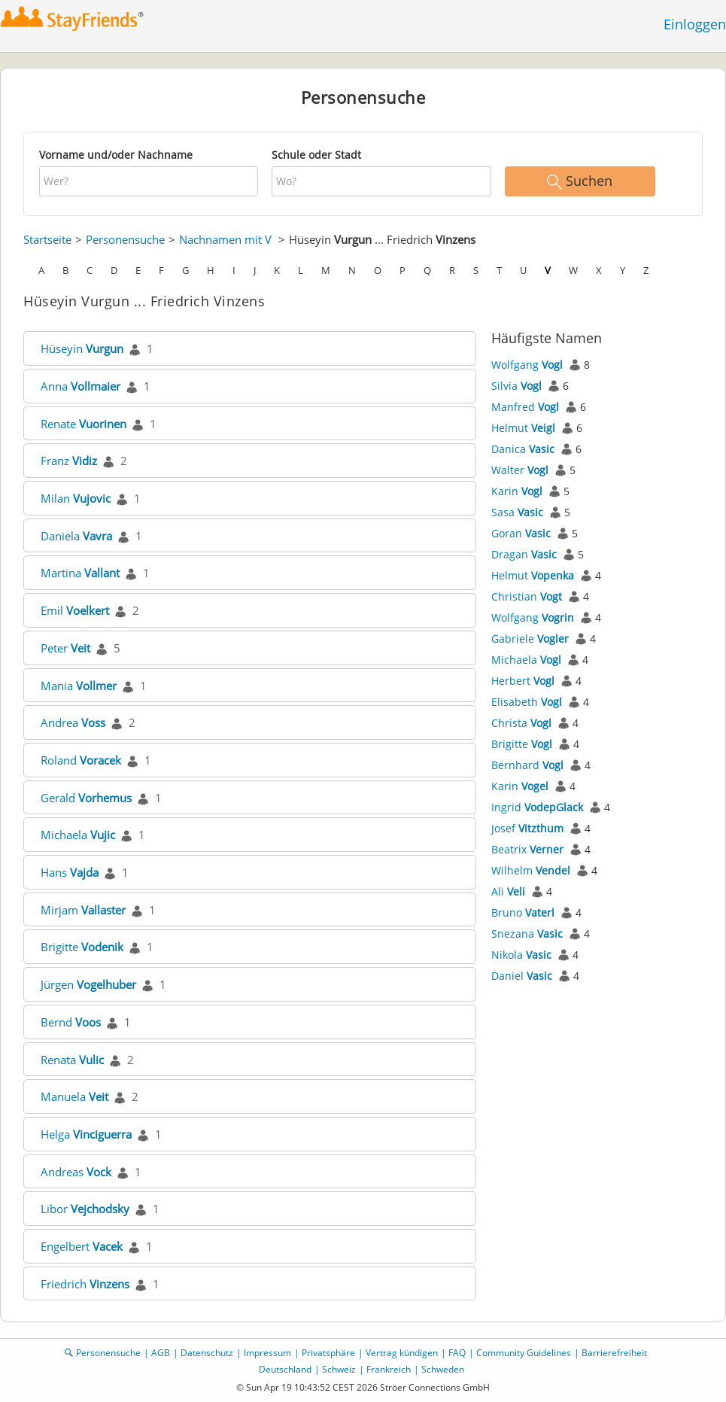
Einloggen (695, 24)
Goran (521, 533)
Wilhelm (530, 870)
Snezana (527, 933)
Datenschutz (207, 1352)
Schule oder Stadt (316, 154)
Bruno (522, 912)
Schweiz (339, 1369)
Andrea (73, 722)
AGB (160, 1352)
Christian (526, 596)
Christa (521, 723)
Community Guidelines (523, 1352)
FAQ (457, 1352)
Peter (65, 647)
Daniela (76, 535)
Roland (81, 760)
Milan (76, 498)
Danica (522, 449)
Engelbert (82, 1246)
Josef (527, 828)
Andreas (76, 1171)
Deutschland (285, 1369)
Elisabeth (526, 702)
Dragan (524, 554)
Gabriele (530, 638)
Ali (508, 891)
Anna (80, 386)
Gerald (86, 797)
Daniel (521, 976)
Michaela (78, 834)
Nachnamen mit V (225, 239)
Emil (75, 610)
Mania (79, 685)
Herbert (522, 681)
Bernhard (527, 765)
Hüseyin (82, 348)
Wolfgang (527, 364)
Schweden (442, 1369)
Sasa (517, 512)
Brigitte (82, 946)
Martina (80, 572)
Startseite (47, 239)
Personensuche (125, 239)
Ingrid (537, 807)
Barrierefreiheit (614, 1352)
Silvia (516, 386)
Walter (519, 470)
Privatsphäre (328, 1352)
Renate (83, 423)
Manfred (525, 407)
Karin (516, 491)
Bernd (71, 1021)
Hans (70, 872)
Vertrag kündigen (402, 1352)
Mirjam (83, 909)
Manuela (74, 1096)
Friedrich (85, 1283)
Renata (72, 1059)
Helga (86, 1134)
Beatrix (527, 849)
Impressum (267, 1352)
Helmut (523, 428)
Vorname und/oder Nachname (116, 154)
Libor (85, 1208)
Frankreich (388, 1369)
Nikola (521, 954)
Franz (69, 460)
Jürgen (88, 984)
